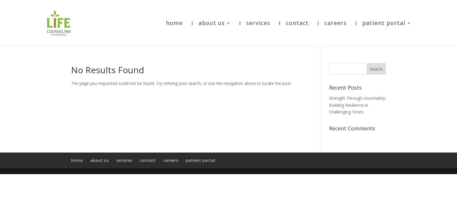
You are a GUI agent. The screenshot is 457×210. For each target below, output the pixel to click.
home (174, 24)
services (258, 24)
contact (297, 24)
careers (335, 24)
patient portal (383, 24)
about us (211, 24)
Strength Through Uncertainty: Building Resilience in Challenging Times (357, 105)
